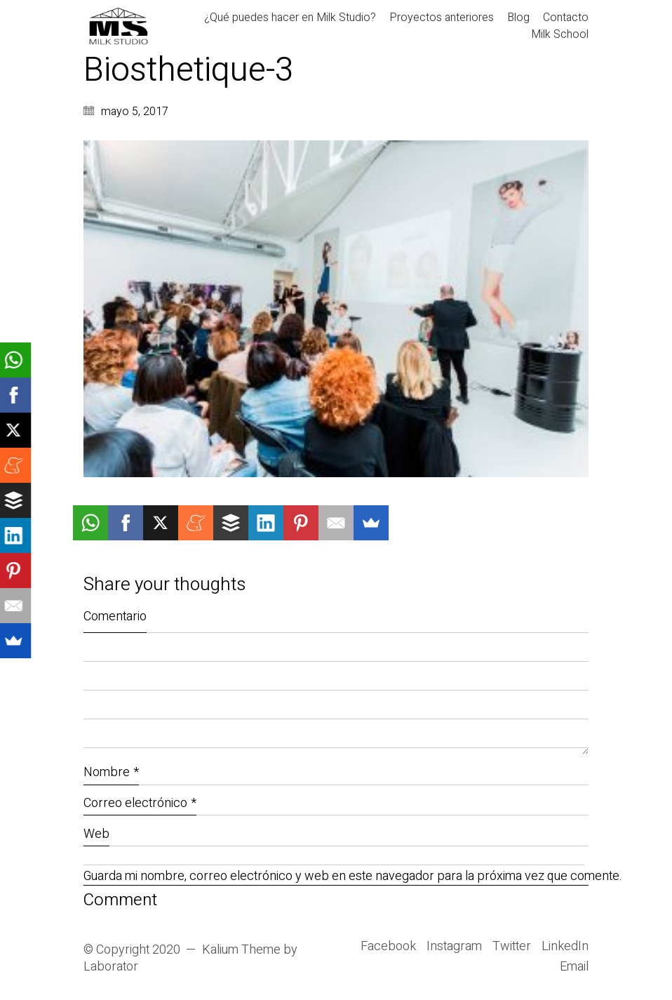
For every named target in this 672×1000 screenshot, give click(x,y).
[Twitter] (511, 946)
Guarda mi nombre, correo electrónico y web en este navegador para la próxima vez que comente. (336, 877)
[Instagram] (454, 946)
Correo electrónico (139, 803)
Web (96, 834)
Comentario (115, 616)
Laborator (110, 967)
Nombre (111, 772)
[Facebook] (388, 946)
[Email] (574, 967)
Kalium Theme (241, 950)
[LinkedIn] (565, 946)
